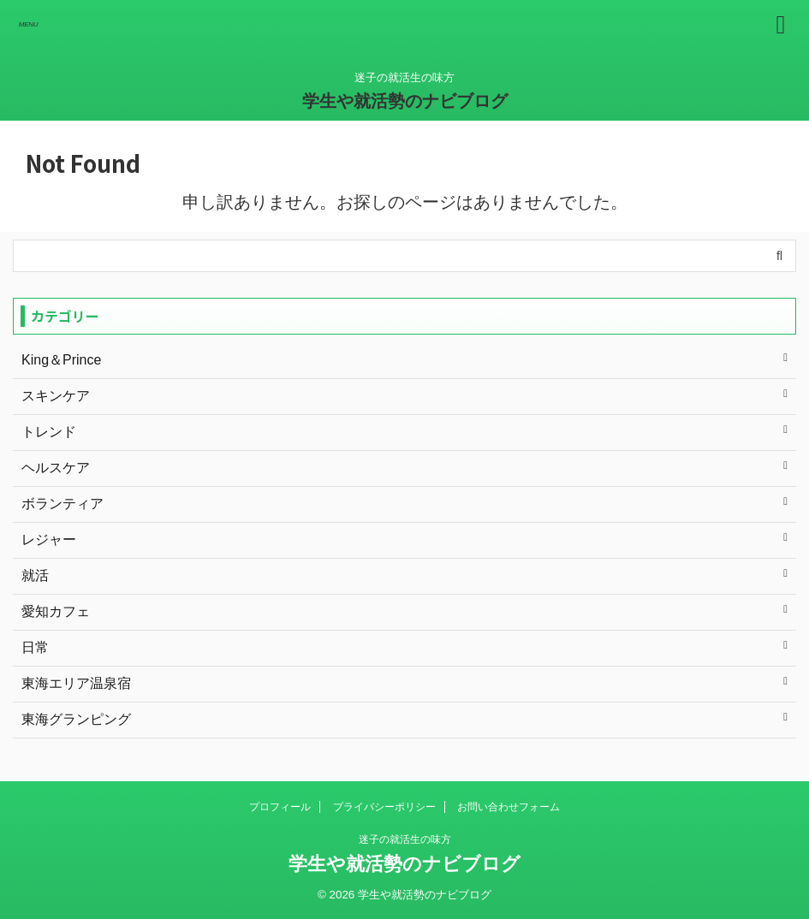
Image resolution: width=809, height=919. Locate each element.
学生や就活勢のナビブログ (405, 101)
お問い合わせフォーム (508, 807)
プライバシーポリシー (384, 807)
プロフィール (280, 807)
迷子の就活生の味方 (405, 839)
